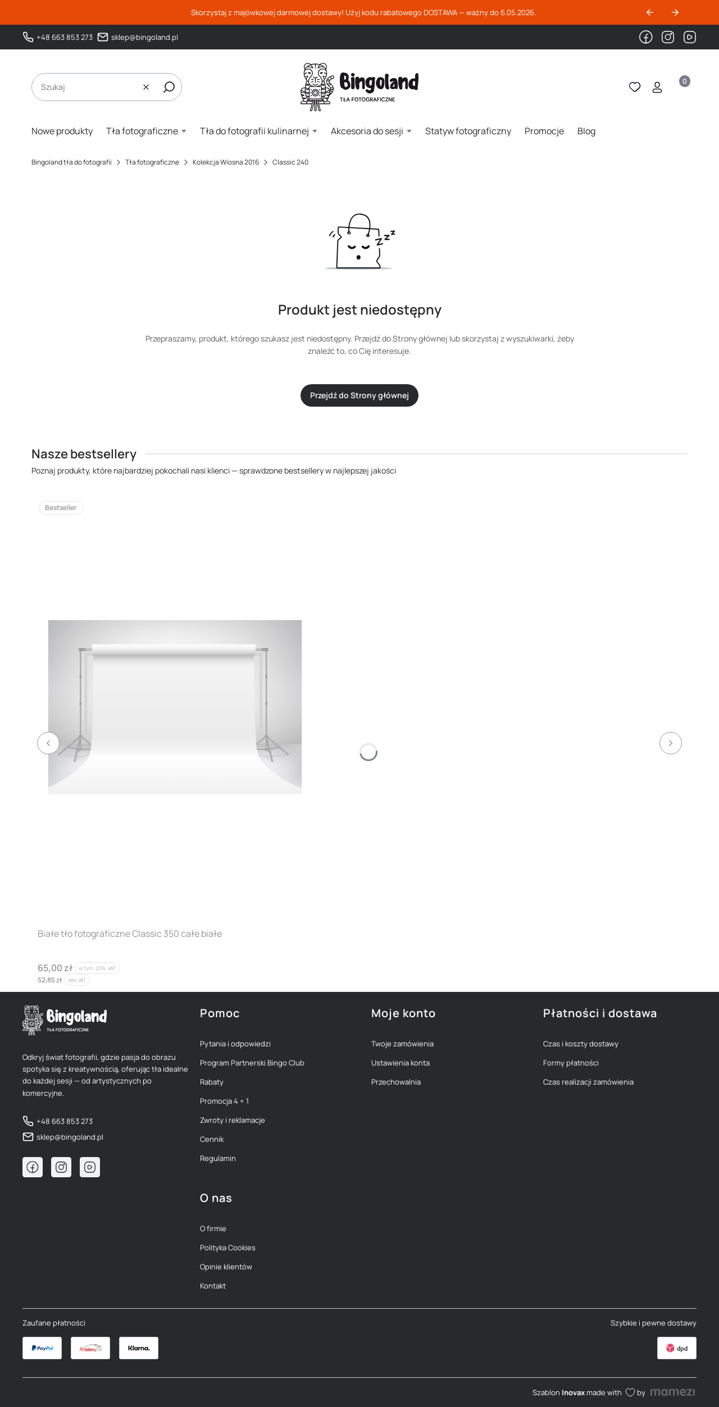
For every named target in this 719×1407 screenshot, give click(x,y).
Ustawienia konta (400, 1063)
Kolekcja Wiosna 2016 (226, 162)
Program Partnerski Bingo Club (252, 1063)
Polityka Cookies (228, 1247)
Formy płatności (571, 1063)
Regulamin (218, 1158)
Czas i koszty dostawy (580, 1044)
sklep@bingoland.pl (144, 37)
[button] (169, 87)
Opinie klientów (226, 1267)
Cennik (212, 1139)
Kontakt (213, 1286)
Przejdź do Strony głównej (359, 395)
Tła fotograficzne (152, 162)
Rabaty (212, 1082)
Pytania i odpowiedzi (235, 1044)
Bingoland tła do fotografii (71, 162)
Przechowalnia (396, 1082)
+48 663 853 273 (65, 37)
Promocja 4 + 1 (224, 1101)
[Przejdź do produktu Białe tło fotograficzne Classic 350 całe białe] (173, 706)
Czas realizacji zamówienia (588, 1082)
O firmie (213, 1228)
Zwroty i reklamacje (232, 1120)
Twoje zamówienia (402, 1044)
